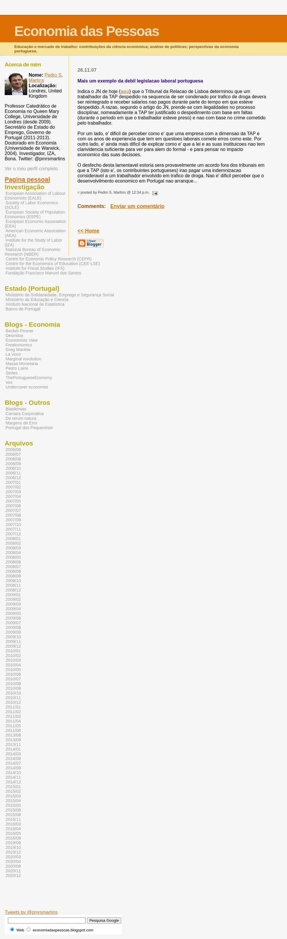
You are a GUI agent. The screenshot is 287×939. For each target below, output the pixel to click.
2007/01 (13, 482)
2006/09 (13, 463)
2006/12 (13, 477)
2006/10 (13, 468)
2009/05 (13, 613)
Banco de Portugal (23, 309)
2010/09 (13, 688)
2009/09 (13, 632)
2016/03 (13, 824)
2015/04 (13, 800)
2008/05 (13, 557)
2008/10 (13, 580)
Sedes (12, 373)
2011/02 (13, 711)
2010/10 (13, 693)
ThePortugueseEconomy (29, 377)
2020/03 (13, 856)
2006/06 (13, 449)
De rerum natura (21, 418)
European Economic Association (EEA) (35, 223)
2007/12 (13, 534)
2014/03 (13, 753)
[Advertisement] (165, 901)
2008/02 (13, 543)
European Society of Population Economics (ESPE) (35, 214)
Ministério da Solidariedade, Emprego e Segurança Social (60, 295)
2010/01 (13, 651)
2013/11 (13, 744)
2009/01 (13, 594)
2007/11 (13, 529)
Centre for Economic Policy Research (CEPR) (49, 259)
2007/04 (13, 496)
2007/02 (13, 487)
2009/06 (13, 618)
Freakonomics (19, 345)
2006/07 (13, 454)
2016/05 (13, 833)
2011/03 (13, 716)
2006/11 (13, 473)
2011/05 (13, 725)
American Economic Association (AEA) (35, 233)
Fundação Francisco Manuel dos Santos (43, 273)
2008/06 (13, 562)
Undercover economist (27, 387)
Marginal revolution (23, 359)
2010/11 (13, 697)
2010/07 (13, 679)
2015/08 (13, 814)
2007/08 (13, 515)
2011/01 (13, 707)
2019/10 (13, 847)
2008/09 (13, 576)
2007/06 (13, 505)
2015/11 (13, 819)
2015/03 (13, 796)
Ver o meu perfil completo (31, 168)
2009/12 (13, 646)
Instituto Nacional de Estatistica (35, 304)
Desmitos (14, 335)
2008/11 (13, 585)
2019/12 (13, 852)
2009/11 (13, 641)
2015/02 (13, 791)
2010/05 (13, 669)
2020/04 (13, 861)
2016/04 (13, 828)
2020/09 (13, 866)
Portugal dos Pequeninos (29, 427)
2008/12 (13, 590)
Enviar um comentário (137, 206)
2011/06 (13, 730)
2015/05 (13, 805)
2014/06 (13, 758)
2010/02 (13, 655)
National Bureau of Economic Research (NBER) (32, 252)
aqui (124, 91)
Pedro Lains (17, 368)
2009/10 (13, 636)
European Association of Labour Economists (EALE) (35, 195)
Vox (9, 382)
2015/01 (13, 786)
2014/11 (13, 777)
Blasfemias (16, 409)
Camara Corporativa (25, 413)
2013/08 (13, 735)
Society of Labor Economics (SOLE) (31, 205)
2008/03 (13, 548)
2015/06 (13, 810)
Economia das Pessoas (86, 31)
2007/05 (13, 501)
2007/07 (13, 510)
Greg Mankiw (18, 349)
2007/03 (13, 491)
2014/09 (13, 768)
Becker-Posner (20, 331)
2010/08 (13, 683)
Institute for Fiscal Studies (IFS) (35, 268)
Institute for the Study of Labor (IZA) (33, 242)
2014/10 (13, 772)
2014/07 (13, 763)
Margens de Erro (21, 423)
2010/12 (13, 702)
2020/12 (13, 875)
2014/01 (13, 749)
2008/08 (13, 571)
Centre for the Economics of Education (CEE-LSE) (53, 263)
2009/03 (13, 604)
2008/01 (13, 538)
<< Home (88, 231)
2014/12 (13, 782)
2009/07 (13, 622)
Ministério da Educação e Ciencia (37, 299)
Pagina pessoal (27, 179)
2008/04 (13, 552)
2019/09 (13, 842)
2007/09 (13, 519)
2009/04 (13, 608)
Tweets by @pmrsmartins (31, 912)
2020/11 (13, 871)
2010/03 (13, 660)
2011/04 (13, 721)
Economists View (22, 340)
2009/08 (13, 627)
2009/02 (13, 599)
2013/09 (13, 739)
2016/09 (13, 838)
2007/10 (13, 524)
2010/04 (13, 665)
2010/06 (13, 674)
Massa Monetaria (22, 363)
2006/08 (13, 459)
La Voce (13, 354)
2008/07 (13, 566)
